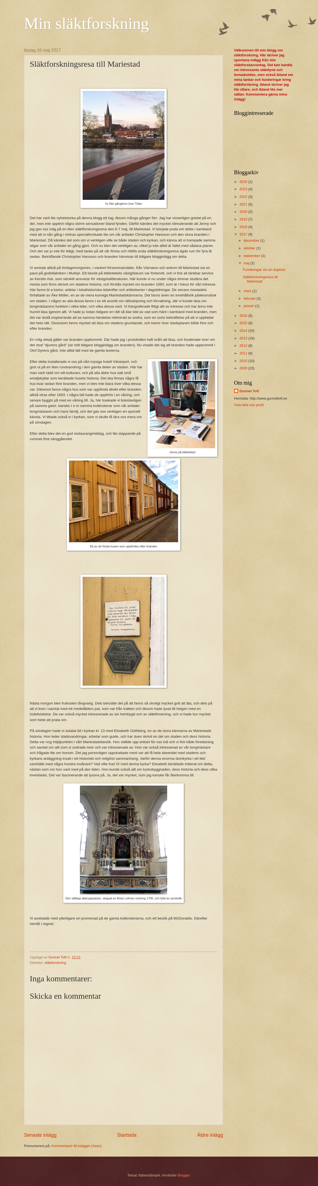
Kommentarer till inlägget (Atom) (76, 1146)
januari (249, 306)
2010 (243, 361)
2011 (243, 353)
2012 (243, 346)
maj (247, 263)
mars (248, 291)
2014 (243, 331)
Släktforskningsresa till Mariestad (260, 279)
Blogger (184, 1175)
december (252, 240)
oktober (250, 248)
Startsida (126, 1135)
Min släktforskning (86, 23)
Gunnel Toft (249, 391)
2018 (243, 227)
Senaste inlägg (40, 1135)
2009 (243, 368)
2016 (243, 316)
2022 (243, 197)
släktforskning (55, 963)
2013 (243, 338)
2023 (243, 189)
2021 (243, 204)
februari (250, 298)
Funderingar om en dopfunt (264, 270)
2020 (243, 212)
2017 (243, 234)
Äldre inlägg (210, 1135)
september (252, 256)
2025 (243, 182)
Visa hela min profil (249, 405)
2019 (243, 219)
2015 (243, 323)
